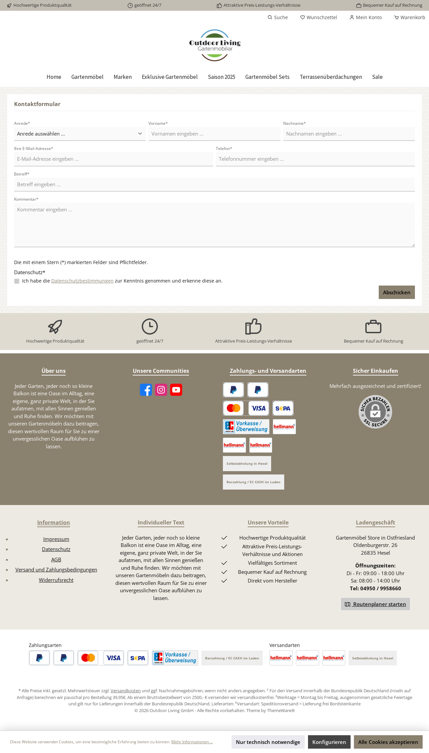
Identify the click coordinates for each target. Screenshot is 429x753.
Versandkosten (126, 691)
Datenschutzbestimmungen (82, 281)
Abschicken (397, 292)
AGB (56, 559)
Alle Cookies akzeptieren (388, 742)
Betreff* (21, 174)
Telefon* (224, 148)
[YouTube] (176, 389)
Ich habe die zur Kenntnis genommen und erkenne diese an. (122, 281)
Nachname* (294, 123)
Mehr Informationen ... (192, 742)
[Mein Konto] (365, 17)
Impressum (56, 539)
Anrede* (22, 123)
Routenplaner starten (375, 604)
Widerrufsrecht (56, 579)
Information (53, 522)
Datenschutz (56, 549)
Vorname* (158, 123)
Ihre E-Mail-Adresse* (33, 148)
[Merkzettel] (319, 17)
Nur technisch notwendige (268, 742)
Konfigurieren (329, 742)
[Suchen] (277, 17)
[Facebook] (146, 389)
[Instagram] (161, 389)
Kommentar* (26, 199)
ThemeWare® (281, 710)
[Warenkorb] (407, 17)
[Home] (54, 76)
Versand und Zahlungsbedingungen (56, 569)
